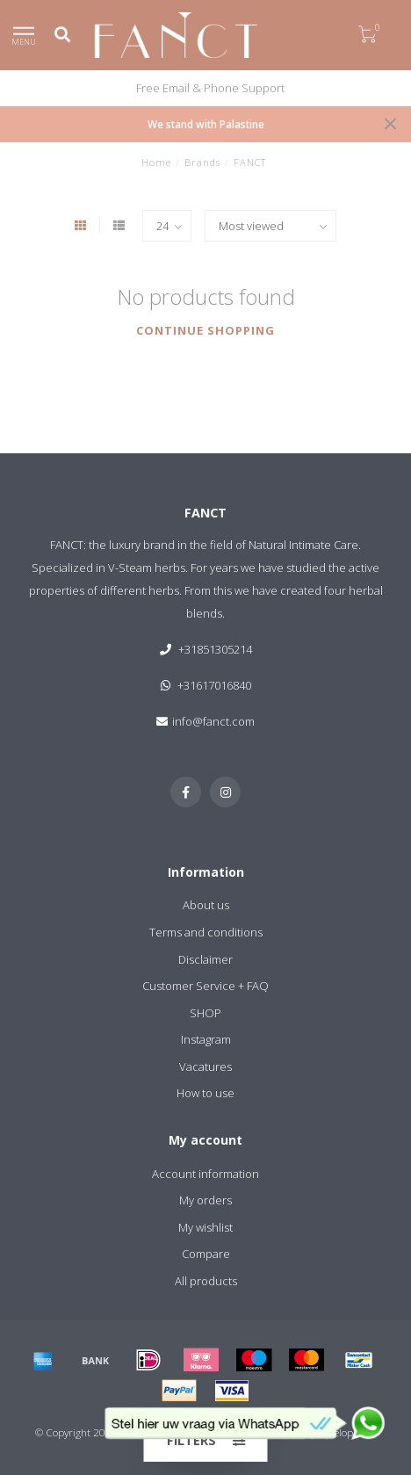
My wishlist (205, 1227)
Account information (205, 1174)
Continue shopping (205, 330)
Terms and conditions (206, 932)
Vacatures (205, 1066)
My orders (205, 1200)
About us (206, 905)
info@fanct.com (213, 721)
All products (206, 1281)
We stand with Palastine (206, 124)
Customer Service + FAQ (205, 986)
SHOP (205, 1013)
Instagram (206, 1039)
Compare (206, 1254)
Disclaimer (205, 959)
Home (156, 162)
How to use (205, 1093)
